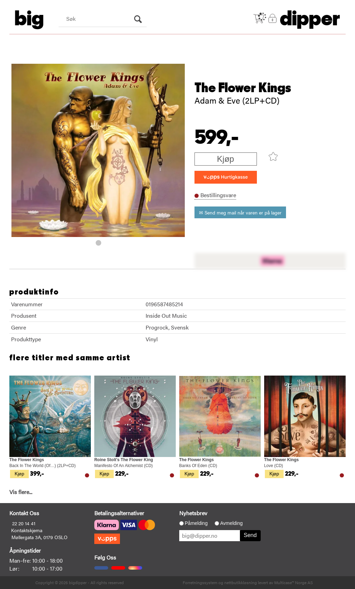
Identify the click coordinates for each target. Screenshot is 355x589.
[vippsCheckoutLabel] (225, 177)
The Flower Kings (242, 88)
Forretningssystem (200, 582)
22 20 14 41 (23, 523)
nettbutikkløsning (240, 582)
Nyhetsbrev (193, 513)
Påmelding (196, 523)
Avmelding (231, 523)
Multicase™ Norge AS (293, 582)
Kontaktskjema (26, 530)
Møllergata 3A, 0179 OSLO (39, 537)
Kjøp (225, 159)
